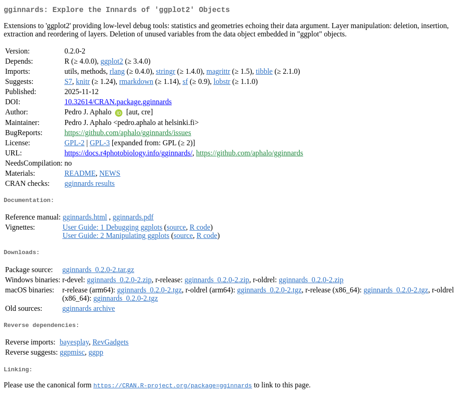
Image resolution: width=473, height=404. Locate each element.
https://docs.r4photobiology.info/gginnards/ (128, 155)
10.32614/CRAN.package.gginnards (117, 103)
